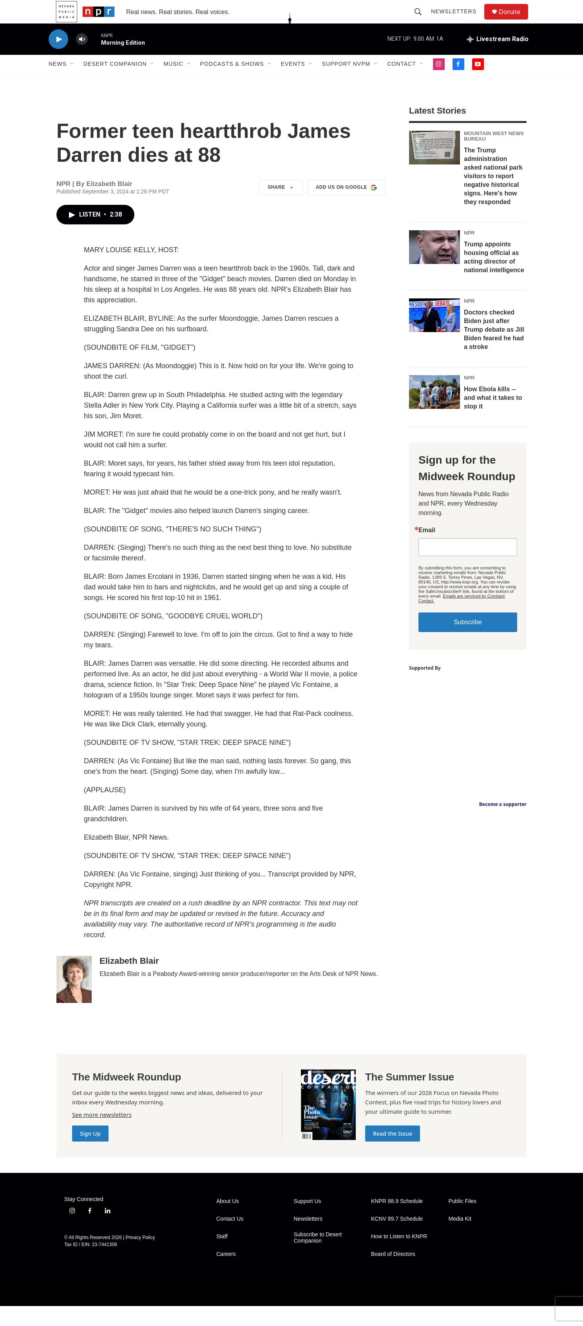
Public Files (463, 1221)
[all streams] (497, 56)
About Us (227, 1221)
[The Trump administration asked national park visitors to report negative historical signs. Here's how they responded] (434, 167)
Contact (401, 81)
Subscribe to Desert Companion (318, 1258)
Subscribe (468, 642)
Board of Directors (393, 1274)
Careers (226, 1274)
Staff (222, 1256)
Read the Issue (392, 1153)
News (58, 81)
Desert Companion (115, 81)
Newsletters (457, 20)
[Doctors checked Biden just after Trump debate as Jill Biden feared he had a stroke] (434, 335)
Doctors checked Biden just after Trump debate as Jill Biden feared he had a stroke (494, 349)
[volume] (82, 57)
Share (281, 207)
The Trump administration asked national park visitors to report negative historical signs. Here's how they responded (493, 196)
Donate (514, 20)
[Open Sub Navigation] (72, 81)
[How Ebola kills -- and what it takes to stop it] (434, 412)
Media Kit (460, 1239)
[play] (58, 56)
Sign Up (90, 1153)
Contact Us (229, 1239)
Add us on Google (346, 207)
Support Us (307, 1221)
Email (426, 550)
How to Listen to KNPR (399, 1256)
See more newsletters (102, 1134)
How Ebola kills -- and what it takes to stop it (493, 418)
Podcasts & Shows (232, 81)
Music (173, 81)
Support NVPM (346, 81)
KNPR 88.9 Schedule (397, 1221)
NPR (469, 253)
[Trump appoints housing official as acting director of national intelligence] (434, 267)
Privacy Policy (140, 1257)
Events (293, 81)
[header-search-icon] (421, 20)
